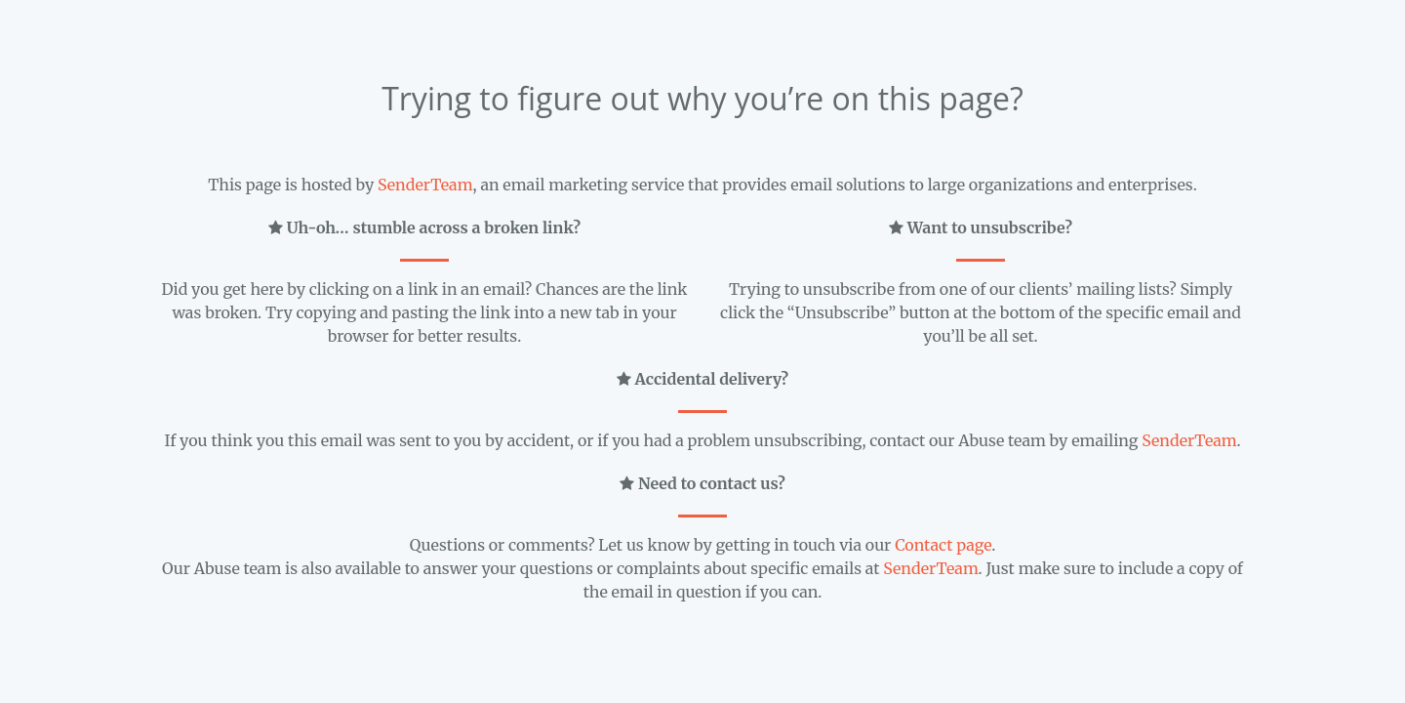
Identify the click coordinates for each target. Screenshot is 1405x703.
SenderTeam (425, 184)
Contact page (943, 545)
